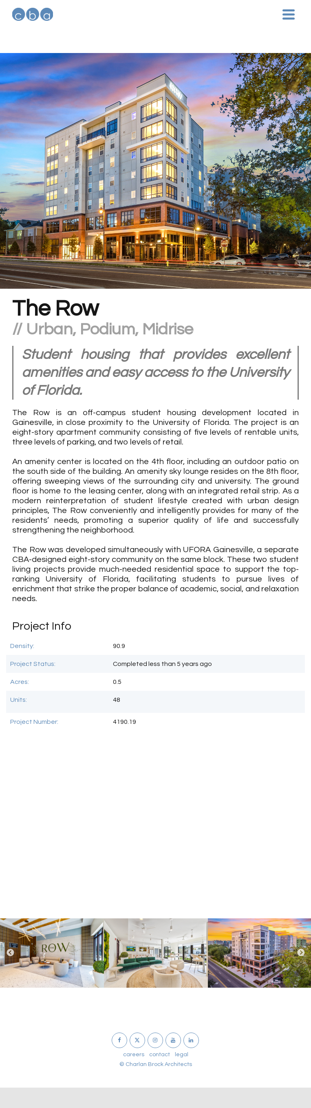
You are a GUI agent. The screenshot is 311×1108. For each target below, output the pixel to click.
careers (133, 1054)
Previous (10, 953)
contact (159, 1054)
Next (301, 953)
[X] (137, 1040)
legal (181, 1054)
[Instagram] (155, 1040)
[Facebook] (119, 1040)
